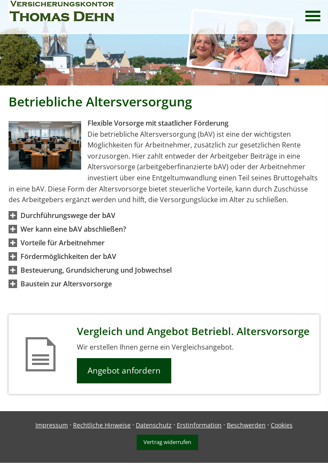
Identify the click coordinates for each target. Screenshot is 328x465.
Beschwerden (246, 425)
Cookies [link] (282, 425)
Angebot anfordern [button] (124, 370)
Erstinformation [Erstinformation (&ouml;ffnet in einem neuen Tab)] (199, 425)
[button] (67, 215)
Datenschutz (154, 425)
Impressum (51, 425)
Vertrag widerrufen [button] (167, 442)
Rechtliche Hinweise (102, 425)
